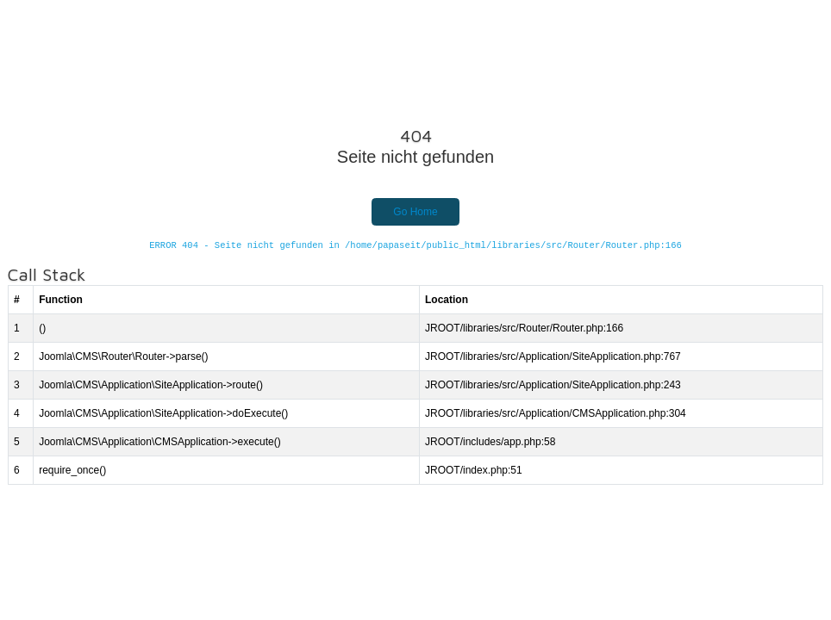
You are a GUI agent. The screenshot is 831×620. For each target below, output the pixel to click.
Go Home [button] (415, 212)
